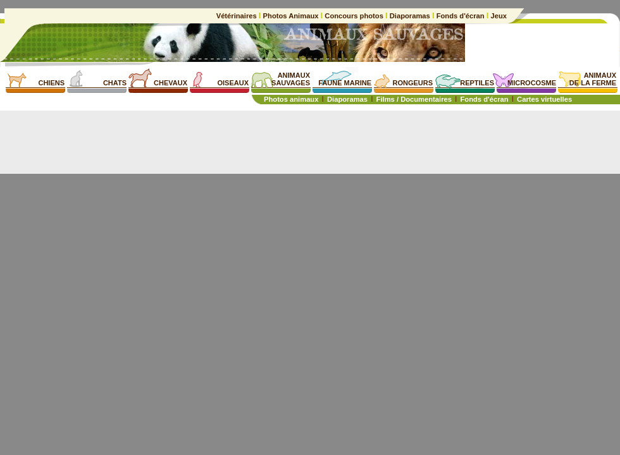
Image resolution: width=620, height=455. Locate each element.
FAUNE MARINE (344, 83)
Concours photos (354, 16)
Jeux (497, 16)
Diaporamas (410, 16)
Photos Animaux (290, 16)
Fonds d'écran (461, 16)
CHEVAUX (170, 83)
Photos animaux (291, 99)
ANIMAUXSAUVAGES (290, 79)
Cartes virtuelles (544, 99)
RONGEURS (412, 83)
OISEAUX (233, 83)
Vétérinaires (237, 16)
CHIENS (51, 83)
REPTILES (477, 83)
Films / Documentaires (414, 99)
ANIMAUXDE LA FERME (592, 79)
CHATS (115, 83)
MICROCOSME (531, 83)
